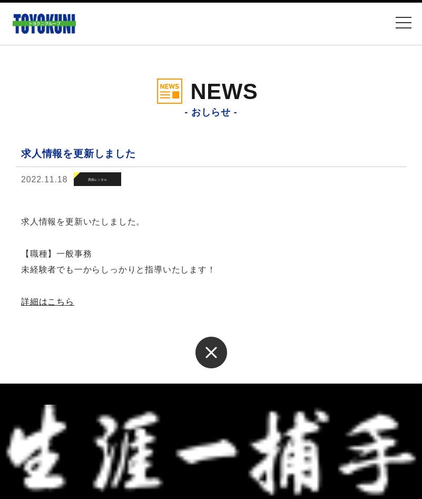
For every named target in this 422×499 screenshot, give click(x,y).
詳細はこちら (47, 301)
